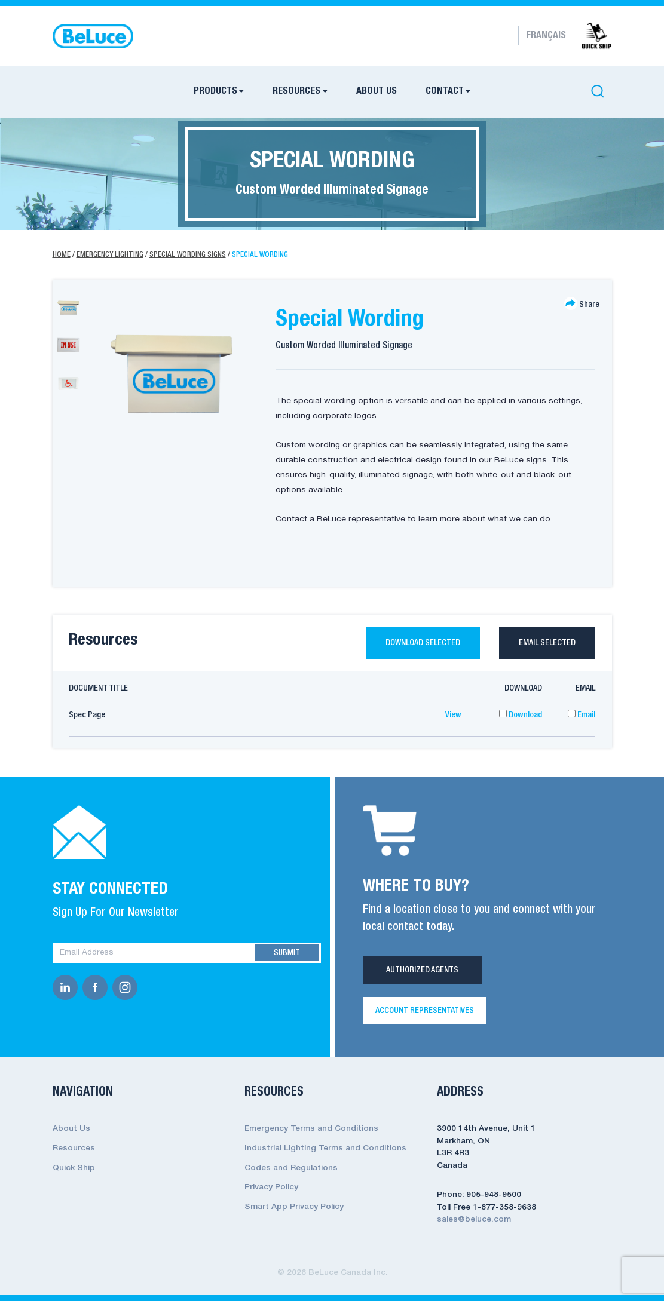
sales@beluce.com (473, 1219)
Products (215, 91)
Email (581, 715)
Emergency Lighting (110, 254)
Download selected (422, 642)
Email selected (547, 642)
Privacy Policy (271, 1187)
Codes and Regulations (291, 1168)
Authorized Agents (422, 970)
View (453, 715)
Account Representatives (424, 1010)
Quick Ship (74, 1168)
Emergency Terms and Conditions (311, 1129)
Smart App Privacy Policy (294, 1207)
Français (546, 36)
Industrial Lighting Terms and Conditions (325, 1148)
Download (520, 715)
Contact (445, 91)
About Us (376, 91)
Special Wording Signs (187, 254)
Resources (296, 91)
